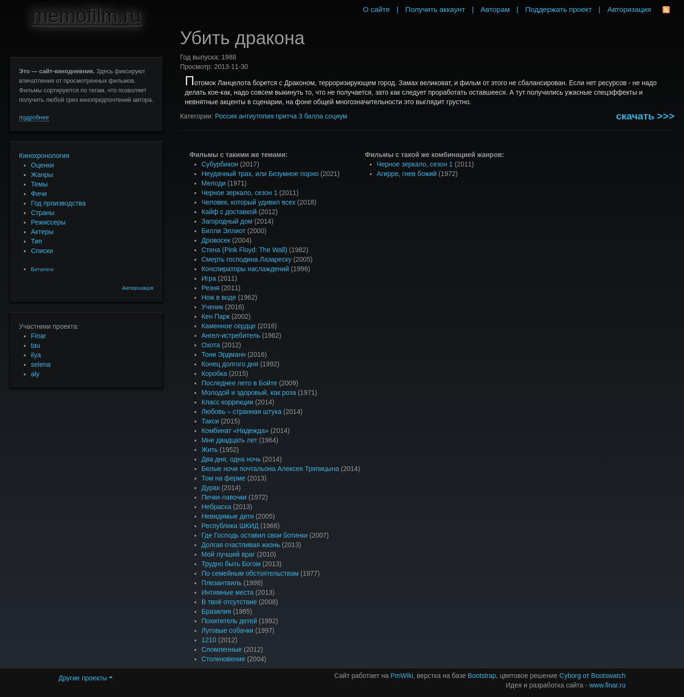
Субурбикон (220, 164)
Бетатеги (42, 269)
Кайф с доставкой (229, 212)
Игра (209, 278)
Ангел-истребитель (231, 335)
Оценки (42, 165)
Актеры (42, 232)
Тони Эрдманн (224, 354)
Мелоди (214, 183)
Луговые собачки (227, 630)
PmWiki (402, 675)
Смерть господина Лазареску (247, 259)
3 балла (311, 116)
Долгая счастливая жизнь (241, 545)
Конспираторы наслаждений (245, 269)
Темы (39, 184)
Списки (42, 251)
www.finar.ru (607, 685)
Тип (36, 241)
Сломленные (222, 649)
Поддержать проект (558, 9)
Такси (210, 421)
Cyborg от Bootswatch (592, 675)
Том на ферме (224, 478)
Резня (211, 288)
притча (286, 116)
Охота (211, 345)
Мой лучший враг (228, 554)
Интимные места (228, 592)
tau (35, 345)
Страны (43, 212)
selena (40, 364)
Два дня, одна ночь (231, 459)
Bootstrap (482, 675)
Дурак (211, 487)
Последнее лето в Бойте (239, 383)
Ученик (212, 307)
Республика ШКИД (230, 526)
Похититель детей (229, 621)
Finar (38, 336)
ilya (36, 355)
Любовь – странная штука (242, 411)
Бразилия (216, 611)
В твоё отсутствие (229, 602)
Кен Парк (216, 316)
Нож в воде (219, 297)
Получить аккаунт (435, 9)
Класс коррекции (227, 402)
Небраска (216, 506)
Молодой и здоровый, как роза (249, 392)
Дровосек (216, 240)
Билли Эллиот (224, 231)
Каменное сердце (229, 326)
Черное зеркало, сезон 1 (240, 192)
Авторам (495, 9)
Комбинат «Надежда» (235, 430)
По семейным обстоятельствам (250, 573)
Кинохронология (44, 155)
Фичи (39, 193)
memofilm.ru (86, 15)
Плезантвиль (222, 583)
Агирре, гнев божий (407, 173)
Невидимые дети (228, 516)
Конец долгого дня (230, 364)
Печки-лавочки (224, 497)
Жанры (42, 174)
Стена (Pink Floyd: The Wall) (244, 250)
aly (35, 374)
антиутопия (256, 116)
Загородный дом (227, 221)
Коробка (214, 373)
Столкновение (223, 659)
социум (336, 116)
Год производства (58, 203)
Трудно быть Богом (231, 564)
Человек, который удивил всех (249, 202)
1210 (209, 640)
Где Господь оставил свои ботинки (255, 535)
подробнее (34, 117)
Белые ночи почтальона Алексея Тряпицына (270, 468)
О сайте (376, 9)
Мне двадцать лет (229, 440)
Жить (210, 449)
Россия (226, 116)
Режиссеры (48, 222)
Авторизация (138, 288)
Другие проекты (85, 678)
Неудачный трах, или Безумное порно (260, 173)
